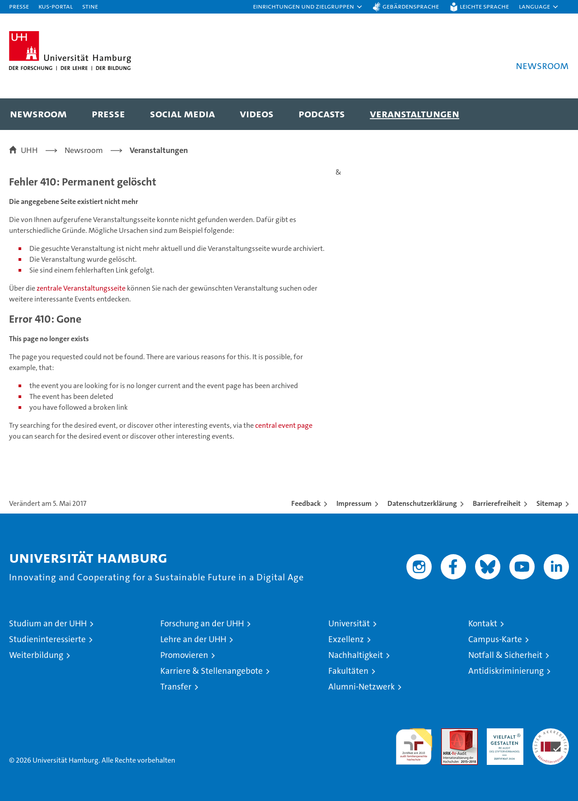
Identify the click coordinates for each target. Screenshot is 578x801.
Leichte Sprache (484, 6)
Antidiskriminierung (506, 670)
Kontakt (482, 623)
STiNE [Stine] (90, 6)
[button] (308, 7)
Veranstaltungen (414, 113)
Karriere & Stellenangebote (211, 670)
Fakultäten (348, 670)
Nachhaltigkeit (355, 655)
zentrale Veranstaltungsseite (82, 288)
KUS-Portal (55, 6)
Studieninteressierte (47, 639)
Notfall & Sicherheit (505, 655)
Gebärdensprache (410, 6)
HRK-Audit (503, 733)
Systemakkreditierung (550, 733)
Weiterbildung (36, 655)
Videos (257, 113)
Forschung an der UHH (202, 623)
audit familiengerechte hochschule (414, 742)
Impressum (354, 503)
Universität (349, 623)
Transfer (175, 686)
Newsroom (38, 113)
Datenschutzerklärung (422, 503)
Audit (449, 733)
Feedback (306, 503)
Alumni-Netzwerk (361, 686)
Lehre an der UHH (193, 639)
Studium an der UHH (48, 623)
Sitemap (549, 503)
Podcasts (321, 113)
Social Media (182, 113)
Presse (19, 6)
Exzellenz (346, 639)
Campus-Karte (495, 639)
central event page (283, 425)
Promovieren (184, 655)
